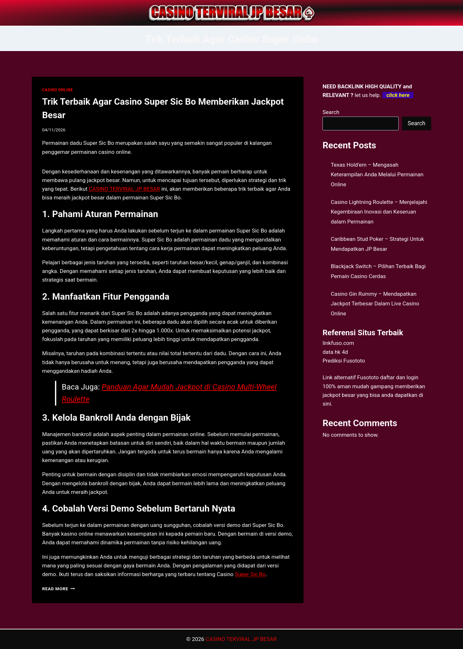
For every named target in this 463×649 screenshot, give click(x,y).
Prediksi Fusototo (343, 360)
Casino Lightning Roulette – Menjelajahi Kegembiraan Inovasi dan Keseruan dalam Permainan (379, 212)
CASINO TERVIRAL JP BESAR (241, 639)
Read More (58, 588)
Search (330, 112)
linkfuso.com (338, 343)
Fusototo (368, 377)
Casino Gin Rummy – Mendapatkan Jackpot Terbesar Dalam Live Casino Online (375, 304)
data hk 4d (335, 352)
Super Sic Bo (250, 574)
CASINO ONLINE (57, 90)
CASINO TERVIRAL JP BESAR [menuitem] (124, 189)
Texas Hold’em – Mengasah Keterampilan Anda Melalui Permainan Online (377, 175)
